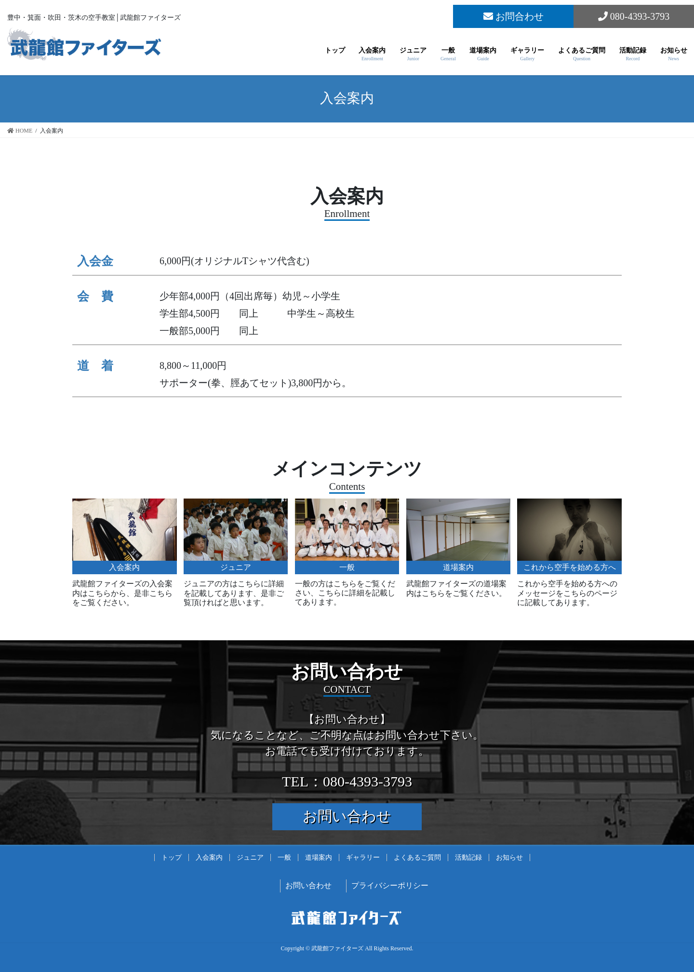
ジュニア (250, 857)
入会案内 (209, 857)
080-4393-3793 (633, 16)
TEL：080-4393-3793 (347, 781)
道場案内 (318, 857)
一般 (284, 857)
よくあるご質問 (417, 857)
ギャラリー (363, 857)
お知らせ (509, 857)
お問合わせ (513, 16)
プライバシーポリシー (389, 885)
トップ (171, 857)
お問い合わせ (347, 816)
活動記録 (468, 857)
